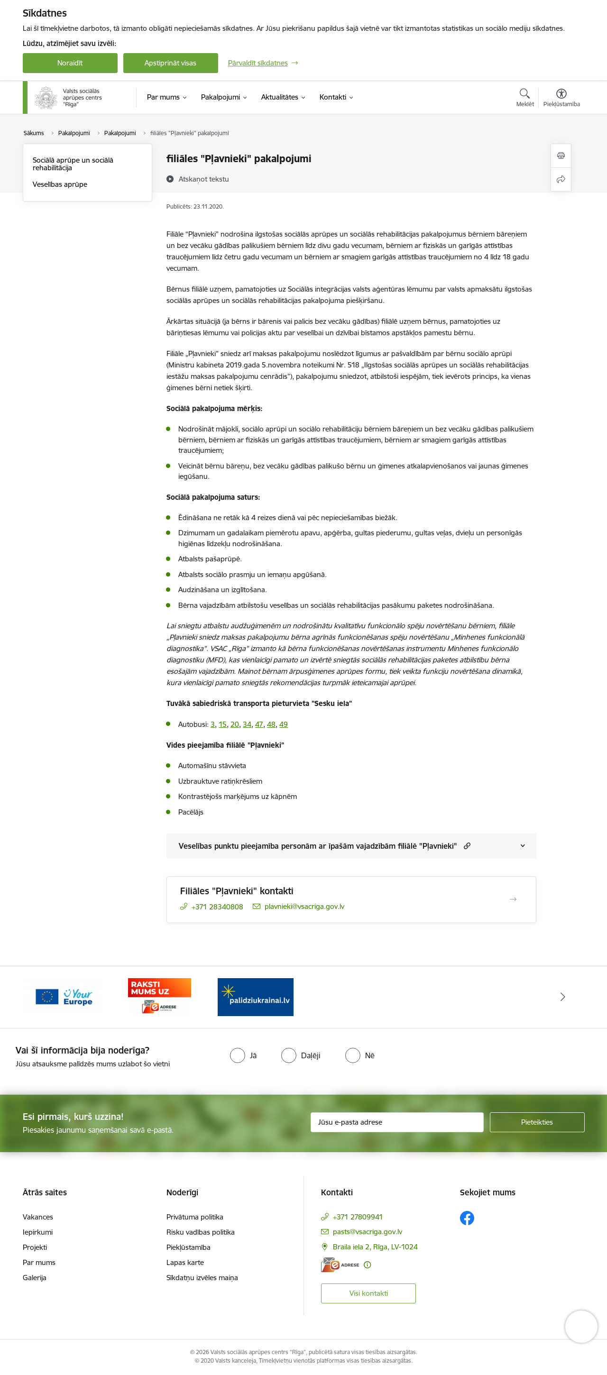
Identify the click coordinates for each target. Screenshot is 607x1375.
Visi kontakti (368, 1293)
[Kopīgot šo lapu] (561, 179)
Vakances (38, 1216)
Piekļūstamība (188, 1247)
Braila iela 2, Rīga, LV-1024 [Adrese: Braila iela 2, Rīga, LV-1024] (375, 1246)
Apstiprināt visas (170, 62)
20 (234, 724)
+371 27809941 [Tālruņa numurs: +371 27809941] (358, 1216)
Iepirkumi (38, 1232)
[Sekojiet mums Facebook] (467, 1218)
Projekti (35, 1247)
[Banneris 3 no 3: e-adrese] (159, 996)
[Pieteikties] (537, 1122)
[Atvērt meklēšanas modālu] (525, 99)
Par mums (39, 1262)
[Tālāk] (563, 997)
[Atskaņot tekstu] (204, 178)
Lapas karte (185, 1262)
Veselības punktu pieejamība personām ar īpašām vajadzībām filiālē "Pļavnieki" (318, 846)
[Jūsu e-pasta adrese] (397, 1122)
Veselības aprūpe (60, 184)
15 (223, 724)
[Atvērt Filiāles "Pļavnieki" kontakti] (513, 899)
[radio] (243, 1055)
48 (271, 724)
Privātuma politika (194, 1216)
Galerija (34, 1277)
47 (259, 724)
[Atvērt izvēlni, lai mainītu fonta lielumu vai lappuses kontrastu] (562, 99)
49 (283, 724)
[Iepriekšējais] (45, 997)
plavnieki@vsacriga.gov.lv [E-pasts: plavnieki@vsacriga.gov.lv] (304, 906)
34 (247, 724)
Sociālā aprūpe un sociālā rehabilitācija (73, 164)
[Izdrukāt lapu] (561, 155)
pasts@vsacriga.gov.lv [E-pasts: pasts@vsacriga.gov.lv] (367, 1231)
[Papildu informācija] (367, 1264)
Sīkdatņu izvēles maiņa (202, 1277)
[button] (465, 846)
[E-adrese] (340, 1265)
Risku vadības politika (200, 1232)
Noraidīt (70, 62)
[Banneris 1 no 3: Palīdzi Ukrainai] (256, 996)
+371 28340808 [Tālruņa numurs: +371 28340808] (217, 906)
